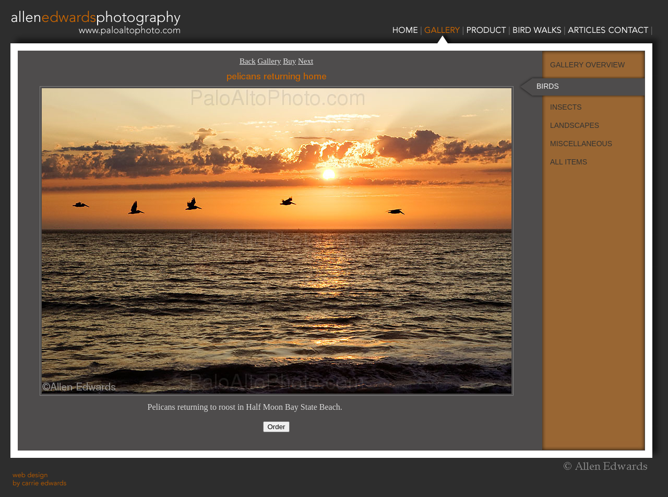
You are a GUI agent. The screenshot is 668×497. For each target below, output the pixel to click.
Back (248, 61)
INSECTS (566, 107)
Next (305, 61)
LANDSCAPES (574, 125)
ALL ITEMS (568, 162)
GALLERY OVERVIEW (587, 65)
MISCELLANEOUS (581, 143)
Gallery (269, 61)
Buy (289, 61)
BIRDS (547, 86)
